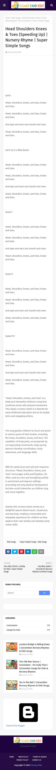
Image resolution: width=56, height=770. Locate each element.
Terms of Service (40, 757)
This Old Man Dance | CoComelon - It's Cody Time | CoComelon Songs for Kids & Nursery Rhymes (33, 666)
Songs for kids (28, 630)
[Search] (22, 593)
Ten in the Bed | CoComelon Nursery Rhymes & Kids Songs (34, 684)
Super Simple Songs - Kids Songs (33, 542)
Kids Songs (16, 18)
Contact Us (36, 760)
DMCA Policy (23, 757)
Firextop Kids (36, 765)
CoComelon (28, 625)
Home (7, 18)
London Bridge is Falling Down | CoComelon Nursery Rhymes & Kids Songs (34, 647)
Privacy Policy (22, 760)
